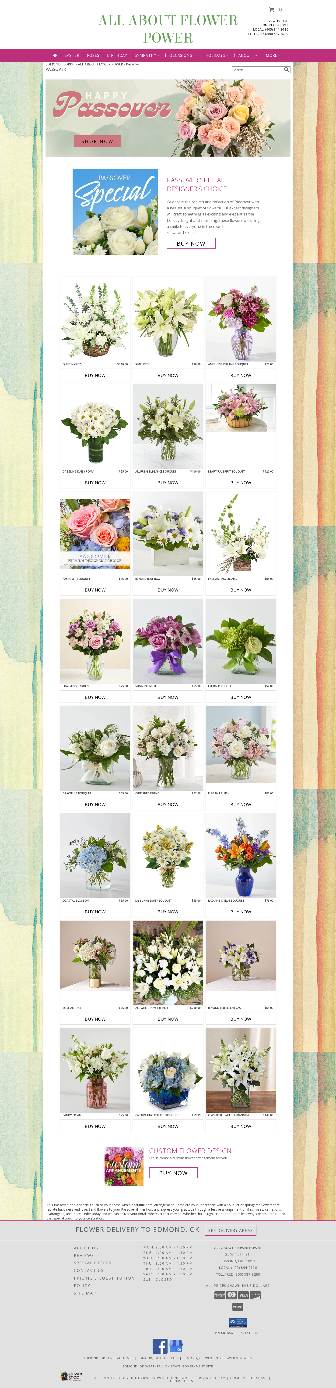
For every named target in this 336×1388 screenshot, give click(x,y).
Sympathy (148, 55)
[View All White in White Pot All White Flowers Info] (168, 963)
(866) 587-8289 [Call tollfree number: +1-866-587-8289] (276, 34)
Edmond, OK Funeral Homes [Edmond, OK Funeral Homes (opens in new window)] (109, 1358)
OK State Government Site (189, 1366)
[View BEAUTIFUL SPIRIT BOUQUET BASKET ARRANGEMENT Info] (241, 409)
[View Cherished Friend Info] (168, 748)
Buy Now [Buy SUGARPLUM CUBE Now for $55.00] (168, 697)
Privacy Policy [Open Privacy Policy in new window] (211, 1378)
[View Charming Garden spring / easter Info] (95, 641)
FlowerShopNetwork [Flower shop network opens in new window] (171, 1378)
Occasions (183, 55)
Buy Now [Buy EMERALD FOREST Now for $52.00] (240, 697)
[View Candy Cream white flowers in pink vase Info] (95, 1070)
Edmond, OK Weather (142, 1366)
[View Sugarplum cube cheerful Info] (168, 641)
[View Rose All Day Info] (95, 956)
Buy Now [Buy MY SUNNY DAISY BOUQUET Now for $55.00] (168, 912)
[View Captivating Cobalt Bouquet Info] (168, 1070)
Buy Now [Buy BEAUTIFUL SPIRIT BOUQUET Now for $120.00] (240, 483)
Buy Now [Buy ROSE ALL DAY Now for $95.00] (95, 1019)
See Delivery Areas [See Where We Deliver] (230, 1230)
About (248, 55)
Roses (93, 55)
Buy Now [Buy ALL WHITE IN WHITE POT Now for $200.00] (168, 1019)
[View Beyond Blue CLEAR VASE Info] (241, 956)
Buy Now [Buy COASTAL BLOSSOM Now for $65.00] (95, 912)
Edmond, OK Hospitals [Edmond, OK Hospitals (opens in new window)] (158, 1358)
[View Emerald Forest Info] (241, 641)
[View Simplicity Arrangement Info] (168, 319)
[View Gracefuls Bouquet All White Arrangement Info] (95, 748)
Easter (72, 55)
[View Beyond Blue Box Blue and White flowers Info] (168, 533)
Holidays (218, 55)
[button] (275, 9)
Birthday (117, 55)
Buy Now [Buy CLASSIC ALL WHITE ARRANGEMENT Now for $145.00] (240, 1126)
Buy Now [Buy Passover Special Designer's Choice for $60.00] (191, 243)
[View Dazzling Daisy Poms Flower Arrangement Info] (95, 426)
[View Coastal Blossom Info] (95, 855)
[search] (286, 69)
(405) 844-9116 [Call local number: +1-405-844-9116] (276, 29)
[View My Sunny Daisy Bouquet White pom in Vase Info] (168, 855)
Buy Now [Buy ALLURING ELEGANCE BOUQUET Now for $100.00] (168, 483)
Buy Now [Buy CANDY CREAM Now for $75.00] (95, 1126)
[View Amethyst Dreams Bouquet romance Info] (241, 319)
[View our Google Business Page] (175, 1352)
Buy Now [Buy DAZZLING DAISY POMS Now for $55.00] (95, 483)
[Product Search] (257, 70)
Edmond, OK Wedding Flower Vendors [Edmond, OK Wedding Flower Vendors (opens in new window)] (217, 1358)
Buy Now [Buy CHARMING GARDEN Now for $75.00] (95, 697)
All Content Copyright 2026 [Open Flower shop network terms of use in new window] (121, 1378)
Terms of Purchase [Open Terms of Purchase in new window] (249, 1378)
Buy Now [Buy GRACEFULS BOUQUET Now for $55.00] (95, 804)
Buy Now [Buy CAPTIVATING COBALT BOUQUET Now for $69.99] (168, 1126)
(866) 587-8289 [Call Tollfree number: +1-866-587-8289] (247, 1274)
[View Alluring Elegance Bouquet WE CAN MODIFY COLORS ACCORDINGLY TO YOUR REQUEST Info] (168, 426)
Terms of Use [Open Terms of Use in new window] (183, 1381)
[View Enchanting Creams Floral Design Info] (241, 534)
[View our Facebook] (160, 1352)
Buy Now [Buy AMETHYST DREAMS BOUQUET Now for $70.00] (240, 375)
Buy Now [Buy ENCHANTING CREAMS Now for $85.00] (240, 590)
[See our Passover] (168, 118)
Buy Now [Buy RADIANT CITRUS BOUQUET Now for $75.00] (240, 912)
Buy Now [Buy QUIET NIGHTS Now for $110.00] (95, 375)
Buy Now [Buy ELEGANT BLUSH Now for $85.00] (240, 804)
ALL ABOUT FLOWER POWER (168, 29)
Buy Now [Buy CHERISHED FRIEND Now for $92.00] (168, 804)
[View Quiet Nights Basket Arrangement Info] (95, 319)
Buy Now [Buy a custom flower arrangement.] (173, 1173)
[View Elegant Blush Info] (241, 744)
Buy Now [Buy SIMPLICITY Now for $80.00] (168, 375)
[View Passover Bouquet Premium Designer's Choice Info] (95, 533)
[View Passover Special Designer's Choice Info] (118, 211)
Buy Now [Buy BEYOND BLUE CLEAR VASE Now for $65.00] (240, 1019)
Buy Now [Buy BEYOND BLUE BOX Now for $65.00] (168, 590)
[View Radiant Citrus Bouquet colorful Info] (241, 855)
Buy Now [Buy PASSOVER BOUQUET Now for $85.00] (95, 590)
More (274, 55)
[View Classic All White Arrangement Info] (241, 1070)
